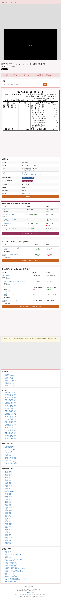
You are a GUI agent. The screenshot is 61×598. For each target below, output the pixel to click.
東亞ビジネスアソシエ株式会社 (10, 228)
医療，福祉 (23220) (10, 575)
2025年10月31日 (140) (10, 408)
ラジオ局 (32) (8, 451)
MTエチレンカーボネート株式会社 (10, 248)
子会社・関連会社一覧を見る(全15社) (30, 233)
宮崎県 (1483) (8, 540)
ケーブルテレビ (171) (10, 458)
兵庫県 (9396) (8, 513)
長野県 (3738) (8, 501)
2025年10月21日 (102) (10, 421)
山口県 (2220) (8, 524)
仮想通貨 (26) (8, 460)
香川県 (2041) (8, 528)
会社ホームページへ (28, 177)
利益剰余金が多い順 (10, 378)
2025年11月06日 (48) (10, 403)
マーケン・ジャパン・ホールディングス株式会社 (14, 281)
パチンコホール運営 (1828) (11, 462)
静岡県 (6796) (8, 504)
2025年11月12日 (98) (10, 397)
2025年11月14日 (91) (10, 394)
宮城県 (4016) (8, 476)
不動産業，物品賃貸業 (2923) (12, 567)
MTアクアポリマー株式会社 (9, 219)
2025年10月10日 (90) (10, 430)
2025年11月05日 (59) (10, 405)
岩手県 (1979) (8, 474)
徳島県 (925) (8, 526)
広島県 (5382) (8, 523)
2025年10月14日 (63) (10, 429)
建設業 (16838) (8, 556)
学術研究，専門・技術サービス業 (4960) (15, 568)
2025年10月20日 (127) (10, 422)
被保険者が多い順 (9, 385)
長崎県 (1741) (8, 535)
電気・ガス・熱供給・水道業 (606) (13, 559)
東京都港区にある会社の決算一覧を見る (30, 306)
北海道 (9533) (8, 471)
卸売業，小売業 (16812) (11, 564)
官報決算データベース (9, 2)
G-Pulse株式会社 (6, 287)
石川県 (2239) (8, 496)
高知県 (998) (8, 531)
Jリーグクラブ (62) (9, 447)
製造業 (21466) (8, 557)
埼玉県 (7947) (8, 487)
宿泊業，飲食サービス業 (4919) (13, 570)
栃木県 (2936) (8, 483)
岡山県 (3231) (8, 521)
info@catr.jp (30, 592)
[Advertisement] (30, 17)
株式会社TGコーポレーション (9, 214)
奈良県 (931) (8, 515)
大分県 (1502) (8, 539)
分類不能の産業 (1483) (10, 581)
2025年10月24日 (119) (10, 416)
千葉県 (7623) (8, 488)
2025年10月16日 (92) (10, 426)
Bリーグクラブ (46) (10, 449)
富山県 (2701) (8, 494)
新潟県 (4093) (8, 493)
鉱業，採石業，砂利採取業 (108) (13, 554)
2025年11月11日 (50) (10, 399)
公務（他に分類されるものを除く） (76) (15, 579)
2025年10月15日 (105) (10, 427)
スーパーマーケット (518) (11, 463)
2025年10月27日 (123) (10, 414)
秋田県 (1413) (8, 477)
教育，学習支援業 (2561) (11, 573)
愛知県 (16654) (8, 505)
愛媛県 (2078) (8, 529)
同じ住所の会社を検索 (29, 170)
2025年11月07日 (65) (10, 402)
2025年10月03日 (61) (10, 438)
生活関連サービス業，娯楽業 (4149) (14, 571)
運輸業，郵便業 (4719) (10, 562)
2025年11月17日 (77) (10, 392)
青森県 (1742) (8, 472)
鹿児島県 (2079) (9, 542)
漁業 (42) (7, 553)
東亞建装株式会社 (6, 223)
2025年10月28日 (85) (10, 413)
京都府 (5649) (8, 510)
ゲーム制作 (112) (9, 452)
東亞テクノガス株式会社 (8, 210)
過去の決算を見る (30, 196)
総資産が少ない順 (9, 383)
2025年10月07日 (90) (10, 435)
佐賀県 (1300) (8, 534)
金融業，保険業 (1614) (10, 565)
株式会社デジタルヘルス (8, 294)
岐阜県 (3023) (8, 502)
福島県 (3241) (8, 480)
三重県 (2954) (8, 507)
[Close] (57, 75)
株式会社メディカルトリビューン (10, 300)
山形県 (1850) (8, 479)
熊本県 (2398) (8, 537)
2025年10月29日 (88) (10, 411)
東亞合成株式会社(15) (28, 181)
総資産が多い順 (9, 382)
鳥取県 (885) (8, 518)
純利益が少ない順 (9, 375)
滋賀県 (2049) (8, 509)
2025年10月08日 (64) (10, 433)
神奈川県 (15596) (9, 491)
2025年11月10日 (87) (10, 400)
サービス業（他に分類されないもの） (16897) (16, 578)
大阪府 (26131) (8, 512)
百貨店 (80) (8, 455)
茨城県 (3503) (8, 482)
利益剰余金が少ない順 (10, 380)
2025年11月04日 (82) (10, 407)
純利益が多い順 (9, 374)
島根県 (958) (8, 520)
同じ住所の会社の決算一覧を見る (30, 260)
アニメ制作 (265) (9, 454)
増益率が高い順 (9, 377)
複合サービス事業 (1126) (11, 576)
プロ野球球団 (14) (9, 446)
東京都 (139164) (9, 490)
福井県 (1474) (8, 498)
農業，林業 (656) (9, 551)
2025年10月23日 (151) (10, 418)
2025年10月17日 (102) (10, 424)
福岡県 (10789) (8, 532)
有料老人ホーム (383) (10, 457)
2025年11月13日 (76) (10, 396)
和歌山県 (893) (8, 517)
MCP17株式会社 (6, 275)
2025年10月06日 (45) (10, 437)
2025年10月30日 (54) (10, 410)
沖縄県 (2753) (8, 543)
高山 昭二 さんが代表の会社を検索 (32, 174)
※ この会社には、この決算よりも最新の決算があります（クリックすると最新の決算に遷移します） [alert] (30, 75)
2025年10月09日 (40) (10, 432)
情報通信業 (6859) (9, 560)
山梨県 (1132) (8, 499)
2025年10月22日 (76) (10, 419)
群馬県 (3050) (8, 485)
